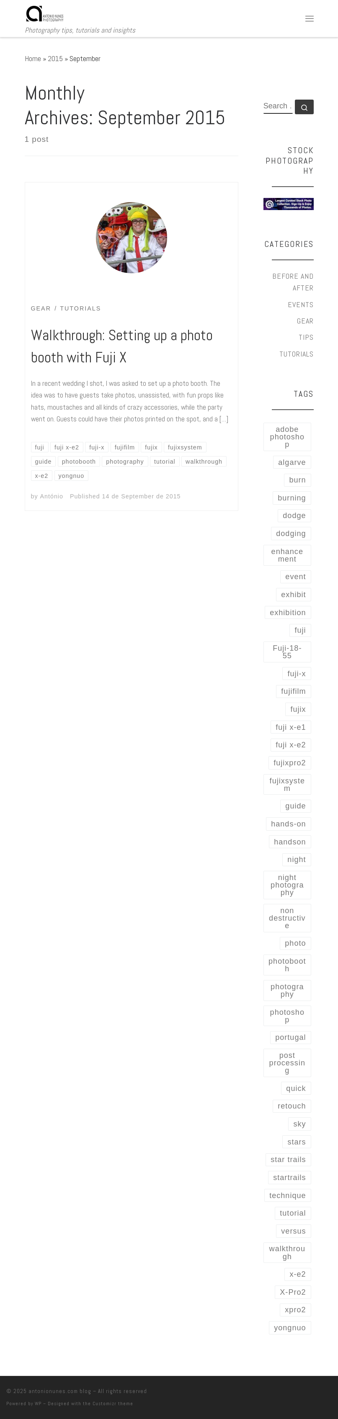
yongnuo (290, 1328)
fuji (300, 630)
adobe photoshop (287, 437)
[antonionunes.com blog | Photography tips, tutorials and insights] (45, 12)
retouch (292, 1106)
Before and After (293, 282)
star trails (288, 1159)
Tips (306, 337)
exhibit (293, 594)
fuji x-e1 (291, 727)
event (295, 576)
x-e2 (297, 1274)
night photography (287, 885)
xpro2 (295, 1310)
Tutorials (296, 354)
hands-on (288, 824)
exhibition (288, 612)
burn (297, 480)
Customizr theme (113, 1403)
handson (290, 842)
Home (33, 58)
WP (38, 1403)
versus (293, 1231)
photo (295, 943)
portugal (290, 1037)
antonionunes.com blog (59, 1391)
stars (296, 1142)
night (296, 859)
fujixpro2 (289, 763)
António (51, 496)
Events (301, 304)
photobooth (287, 965)
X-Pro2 (293, 1292)
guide (295, 806)
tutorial (293, 1213)
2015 (55, 58)
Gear (305, 321)
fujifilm (293, 691)
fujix (298, 709)
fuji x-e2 (291, 745)
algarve (292, 462)
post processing (287, 1063)
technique (287, 1195)
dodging (291, 533)
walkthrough (287, 1252)
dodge (294, 515)
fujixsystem (287, 785)
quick (296, 1088)
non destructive (287, 918)
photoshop (287, 1016)
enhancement (287, 555)
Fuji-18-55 (287, 652)
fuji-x (296, 674)
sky (299, 1124)
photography (287, 990)
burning (292, 498)
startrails (289, 1177)
